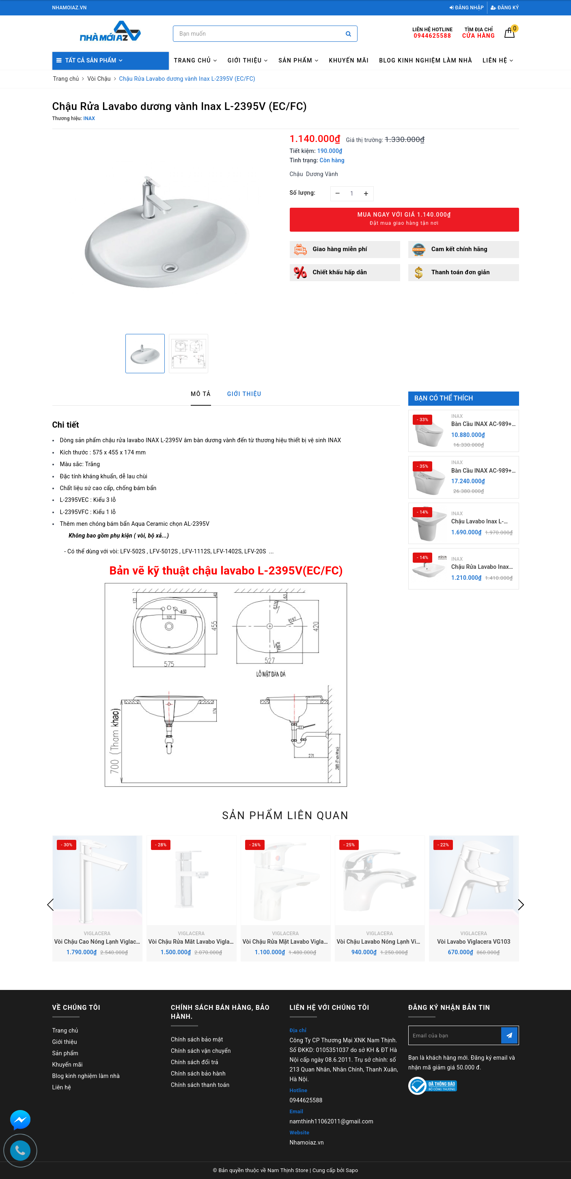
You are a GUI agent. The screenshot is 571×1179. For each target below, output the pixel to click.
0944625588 (306, 1100)
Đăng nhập (467, 8)
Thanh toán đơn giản (460, 272)
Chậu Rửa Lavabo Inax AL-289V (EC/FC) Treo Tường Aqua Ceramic (480, 567)
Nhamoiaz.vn (307, 1142)
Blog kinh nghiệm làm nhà (425, 60)
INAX (457, 416)
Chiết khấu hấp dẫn (340, 272)
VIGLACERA (97, 933)
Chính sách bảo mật (197, 1039)
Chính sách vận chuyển (201, 1051)
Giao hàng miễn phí (340, 249)
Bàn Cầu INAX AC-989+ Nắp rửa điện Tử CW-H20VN (481, 471)
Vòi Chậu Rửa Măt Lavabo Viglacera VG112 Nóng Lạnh (219, 941)
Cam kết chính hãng (459, 249)
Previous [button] (50, 905)
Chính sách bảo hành (198, 1073)
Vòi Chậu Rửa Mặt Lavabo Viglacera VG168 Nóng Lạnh (313, 941)
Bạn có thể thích (443, 398)
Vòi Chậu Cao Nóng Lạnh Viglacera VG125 (109, 941)
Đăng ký (505, 8)
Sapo (352, 1170)
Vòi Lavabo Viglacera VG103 (474, 941)
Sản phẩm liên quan (285, 815)
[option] (167, 230)
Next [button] (521, 905)
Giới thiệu (248, 60)
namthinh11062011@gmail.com (332, 1121)
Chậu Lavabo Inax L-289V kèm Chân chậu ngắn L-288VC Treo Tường (478, 522)
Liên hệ (498, 60)
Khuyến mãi (349, 60)
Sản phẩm (298, 60)
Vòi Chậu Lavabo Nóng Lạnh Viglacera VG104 (396, 941)
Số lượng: (303, 192)
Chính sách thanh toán (200, 1085)
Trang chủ (196, 60)
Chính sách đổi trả (194, 1062)
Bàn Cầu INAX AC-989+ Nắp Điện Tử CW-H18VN (482, 424)
